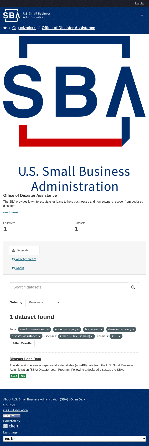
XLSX (14, 376)
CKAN (10, 426)
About (18, 268)
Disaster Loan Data (25, 359)
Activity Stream (24, 259)
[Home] (5, 28)
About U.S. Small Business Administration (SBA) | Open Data (44, 399)
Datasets (20, 250)
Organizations (24, 28)
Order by (16, 302)
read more (10, 212)
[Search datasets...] (69, 287)
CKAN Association (15, 410)
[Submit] (133, 287)
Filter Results (22, 343)
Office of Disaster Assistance (68, 28)
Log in (139, 3)
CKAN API (10, 405)
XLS (22, 376)
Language (10, 432)
